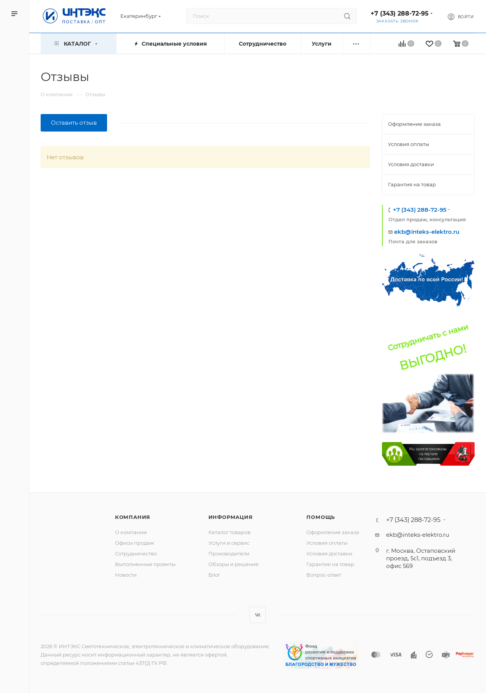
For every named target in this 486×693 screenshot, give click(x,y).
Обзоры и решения (233, 564)
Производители (228, 553)
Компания (132, 517)
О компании (131, 532)
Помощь (320, 517)
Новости (126, 575)
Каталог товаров (229, 532)
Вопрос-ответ (323, 575)
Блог (214, 575)
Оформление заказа (332, 532)
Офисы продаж (134, 543)
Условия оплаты (326, 543)
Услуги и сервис (228, 543)
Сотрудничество (136, 553)
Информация (230, 517)
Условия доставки (329, 553)
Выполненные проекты (145, 564)
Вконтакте (257, 615)
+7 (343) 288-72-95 (400, 13)
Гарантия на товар (330, 564)
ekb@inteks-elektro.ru (426, 231)
